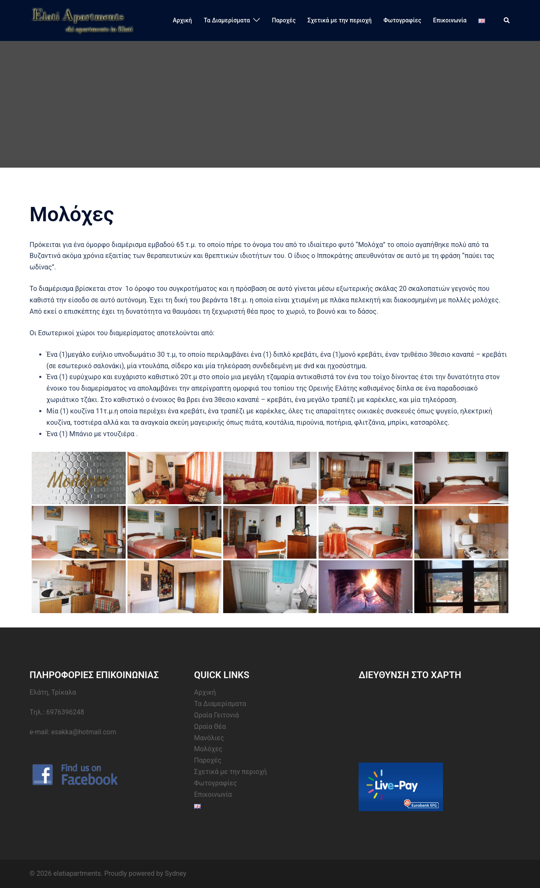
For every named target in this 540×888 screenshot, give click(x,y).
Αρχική (182, 20)
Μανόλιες (209, 738)
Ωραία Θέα (210, 726)
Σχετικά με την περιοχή (340, 20)
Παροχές (283, 20)
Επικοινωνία (450, 20)
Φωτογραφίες (402, 20)
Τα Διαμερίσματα (227, 20)
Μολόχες (208, 749)
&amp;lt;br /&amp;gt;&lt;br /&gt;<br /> (422, 718)
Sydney (175, 873)
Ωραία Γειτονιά (216, 715)
